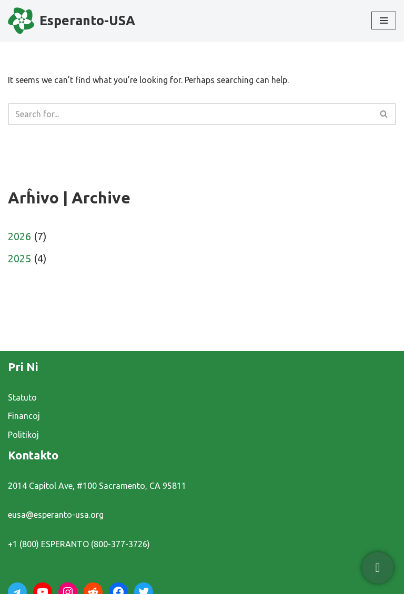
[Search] (190, 114)
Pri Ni (23, 366)
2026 (19, 236)
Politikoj (23, 434)
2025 (19, 258)
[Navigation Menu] (383, 20)
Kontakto (33, 455)
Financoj (24, 416)
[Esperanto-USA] (71, 20)
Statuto (22, 397)
